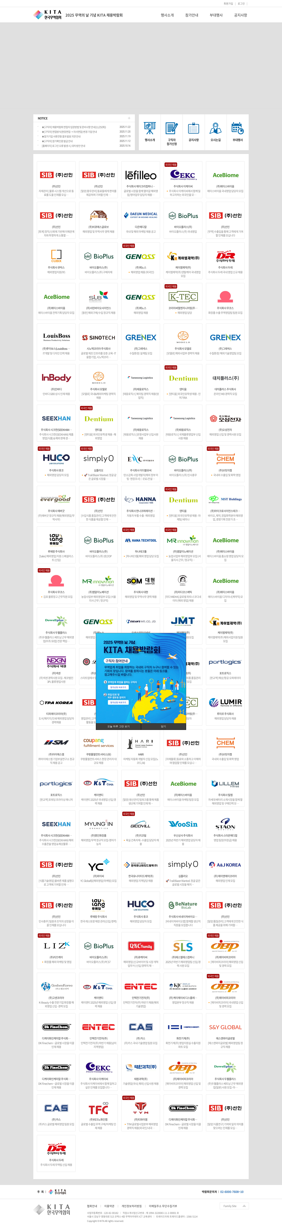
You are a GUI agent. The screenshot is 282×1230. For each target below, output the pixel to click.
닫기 (163, 726)
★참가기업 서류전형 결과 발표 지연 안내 (61, 136)
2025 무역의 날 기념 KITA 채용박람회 (94, 15)
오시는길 (216, 140)
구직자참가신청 (172, 142)
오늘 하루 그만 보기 (118, 726)
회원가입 (228, 3)
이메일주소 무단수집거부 (163, 1206)
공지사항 (240, 15)
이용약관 (109, 1206)
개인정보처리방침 (132, 1206)
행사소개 (167, 15)
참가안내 (191, 15)
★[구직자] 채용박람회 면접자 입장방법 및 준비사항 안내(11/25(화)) (74, 127)
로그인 (241, 3)
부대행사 (216, 15)
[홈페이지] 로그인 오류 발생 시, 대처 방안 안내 (63, 146)
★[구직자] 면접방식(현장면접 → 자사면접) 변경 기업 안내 (69, 131)
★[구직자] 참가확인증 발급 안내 (57, 141)
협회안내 (92, 1206)
